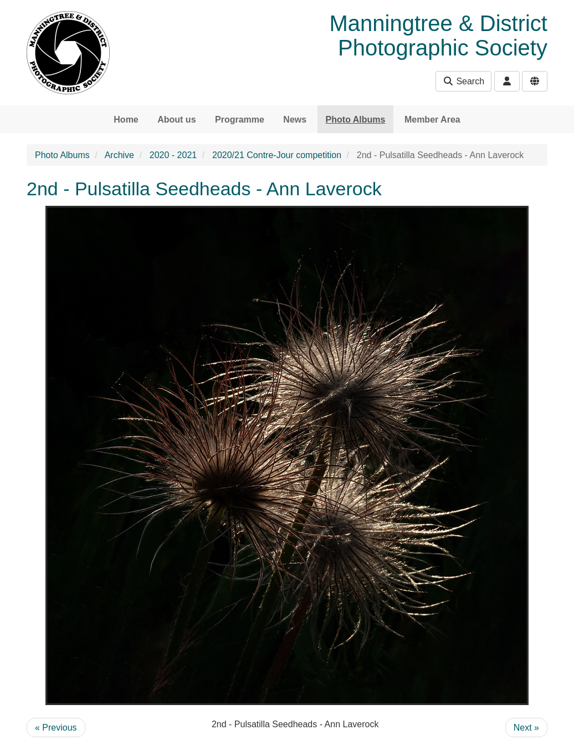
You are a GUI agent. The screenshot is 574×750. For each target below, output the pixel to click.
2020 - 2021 (173, 155)
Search (463, 81)
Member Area (432, 119)
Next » (526, 727)
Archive (119, 155)
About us (176, 119)
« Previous (56, 727)
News (294, 119)
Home (126, 119)
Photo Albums (356, 119)
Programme (239, 119)
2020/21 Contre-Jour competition (276, 155)
